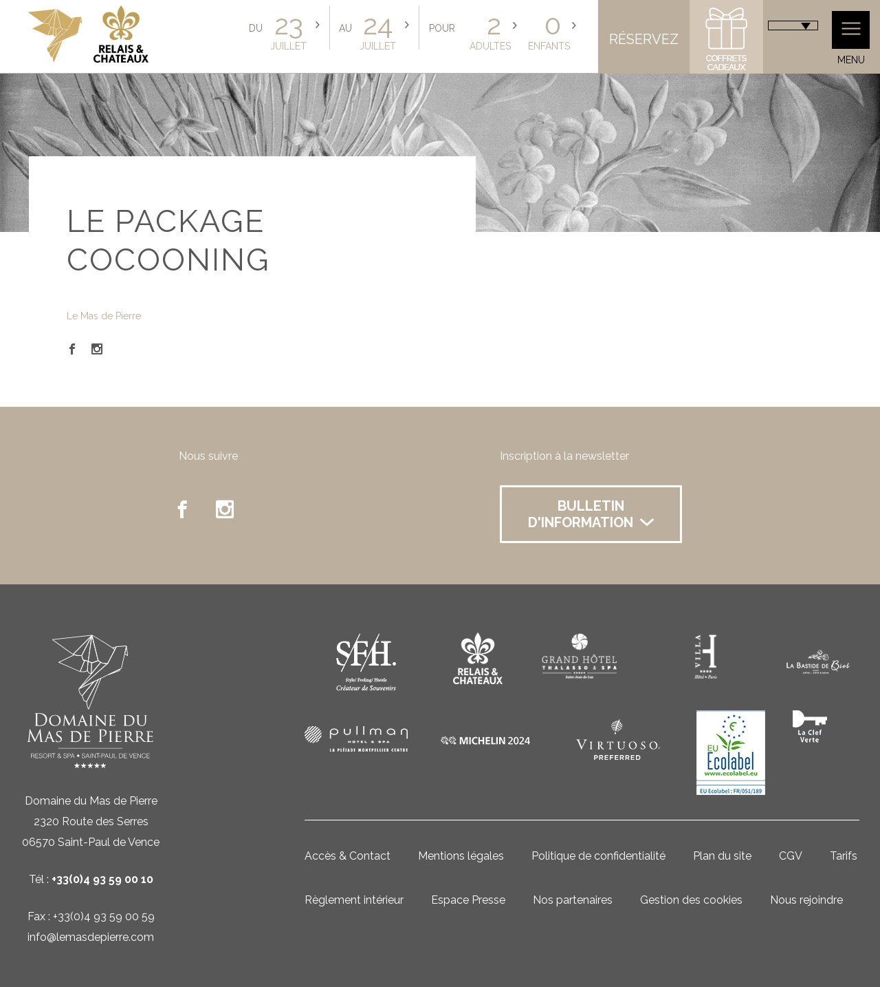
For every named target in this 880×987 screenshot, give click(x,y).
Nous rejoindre (806, 899)
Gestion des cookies (691, 899)
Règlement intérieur (354, 899)
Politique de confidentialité (598, 855)
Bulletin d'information (591, 514)
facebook (182, 509)
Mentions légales (461, 855)
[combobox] (793, 25)
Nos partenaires (573, 899)
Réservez (644, 39)
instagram (225, 509)
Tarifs (843, 855)
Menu (851, 38)
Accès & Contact (347, 855)
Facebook (72, 348)
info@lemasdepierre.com (91, 937)
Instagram (96, 348)
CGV (790, 855)
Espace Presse (468, 899)
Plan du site (722, 855)
